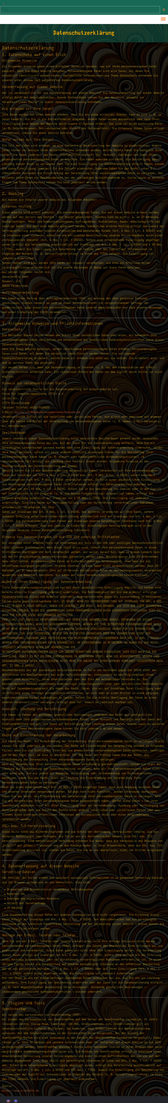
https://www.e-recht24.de (20, 1090)
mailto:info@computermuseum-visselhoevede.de (47, 412)
